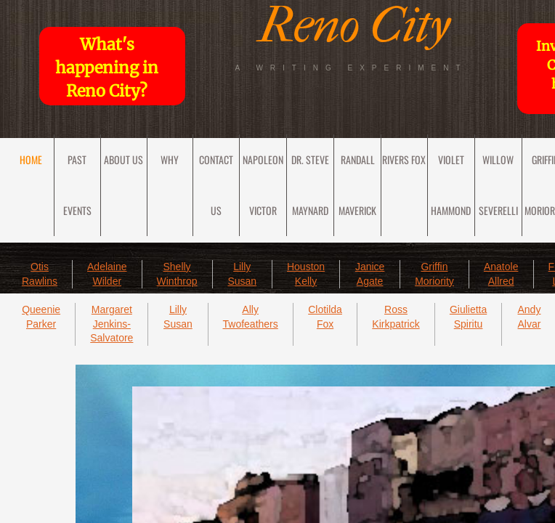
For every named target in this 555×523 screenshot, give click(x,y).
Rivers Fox (404, 159)
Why (170, 159)
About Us (123, 159)
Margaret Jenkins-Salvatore (111, 324)
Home (31, 159)
